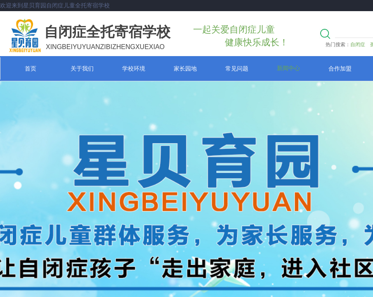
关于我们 (82, 68)
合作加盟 (340, 68)
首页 (30, 68)
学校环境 (133, 68)
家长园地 (185, 68)
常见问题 (236, 68)
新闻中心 (288, 68)
